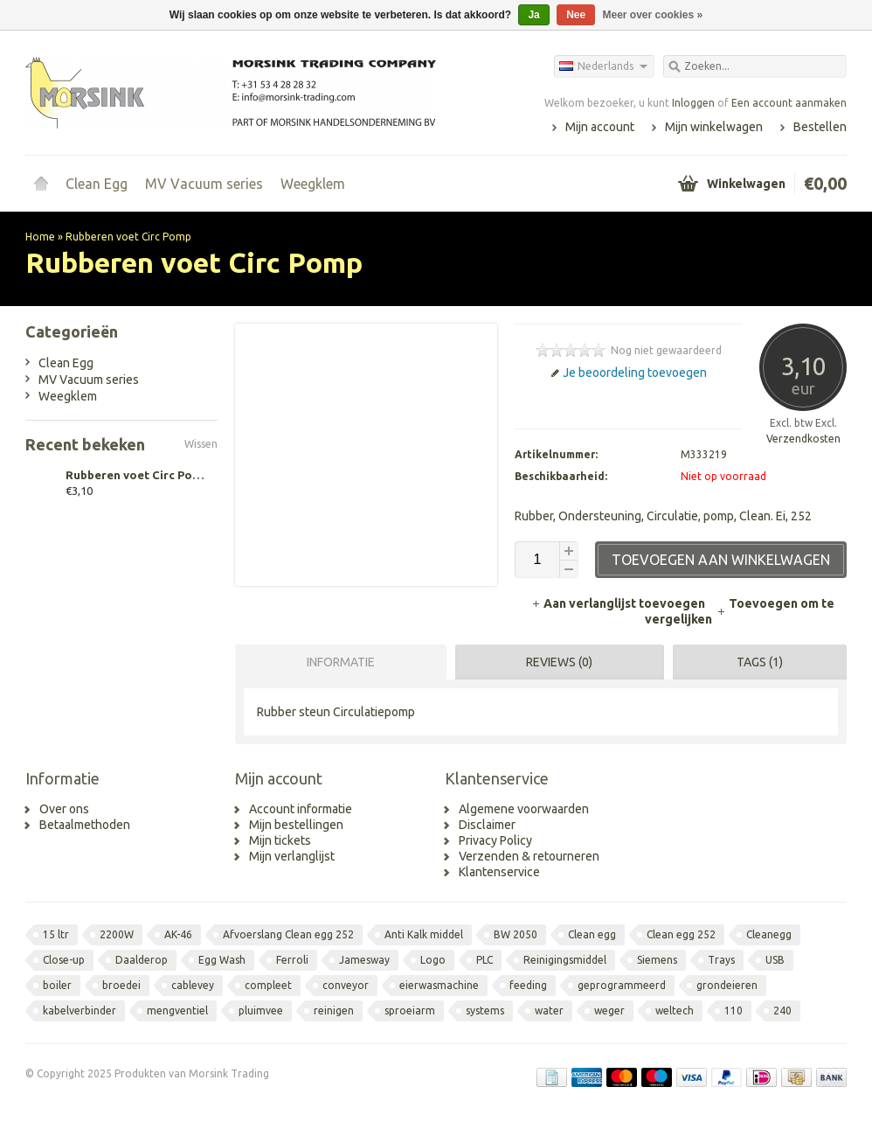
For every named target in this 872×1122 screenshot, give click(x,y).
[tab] (336, 662)
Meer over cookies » (653, 15)
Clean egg (592, 934)
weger (609, 1010)
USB (775, 959)
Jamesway (364, 959)
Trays (721, 959)
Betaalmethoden (84, 825)
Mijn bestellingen (296, 825)
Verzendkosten (803, 438)
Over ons (64, 809)
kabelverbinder (79, 1010)
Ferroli (292, 959)
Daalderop (141, 959)
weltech (674, 1010)
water (549, 1010)
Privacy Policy (495, 840)
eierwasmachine (439, 985)
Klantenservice (499, 872)
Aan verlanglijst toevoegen (619, 603)
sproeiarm (409, 1010)
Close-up (64, 959)
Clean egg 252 (681, 934)
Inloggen (693, 102)
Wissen (201, 443)
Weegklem (312, 184)
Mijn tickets (280, 840)
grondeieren (727, 985)
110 (733, 1010)
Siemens (657, 959)
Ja (533, 15)
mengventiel (177, 1010)
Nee (575, 15)
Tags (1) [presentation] (760, 662)
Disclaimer (487, 825)
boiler (57, 985)
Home (41, 184)
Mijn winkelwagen (714, 127)
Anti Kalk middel (423, 934)
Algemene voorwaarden (524, 809)
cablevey (192, 985)
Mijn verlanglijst (292, 856)
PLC (484, 959)
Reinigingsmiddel (564, 959)
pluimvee (261, 1010)
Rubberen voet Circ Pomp (128, 236)
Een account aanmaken (789, 102)
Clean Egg (97, 184)
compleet (268, 985)
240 (782, 1010)
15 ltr (56, 934)
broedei (121, 985)
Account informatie (300, 809)
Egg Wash (222, 959)
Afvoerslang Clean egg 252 (288, 934)
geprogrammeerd (622, 985)
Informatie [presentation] (341, 662)
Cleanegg (769, 934)
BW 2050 (515, 934)
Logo (433, 959)
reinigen (334, 1010)
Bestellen (820, 127)
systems (485, 1010)
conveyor (345, 985)
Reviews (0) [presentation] (559, 662)
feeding (528, 985)
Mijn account (599, 127)
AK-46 (178, 934)
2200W (117, 934)
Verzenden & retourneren (529, 856)
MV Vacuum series (204, 184)
